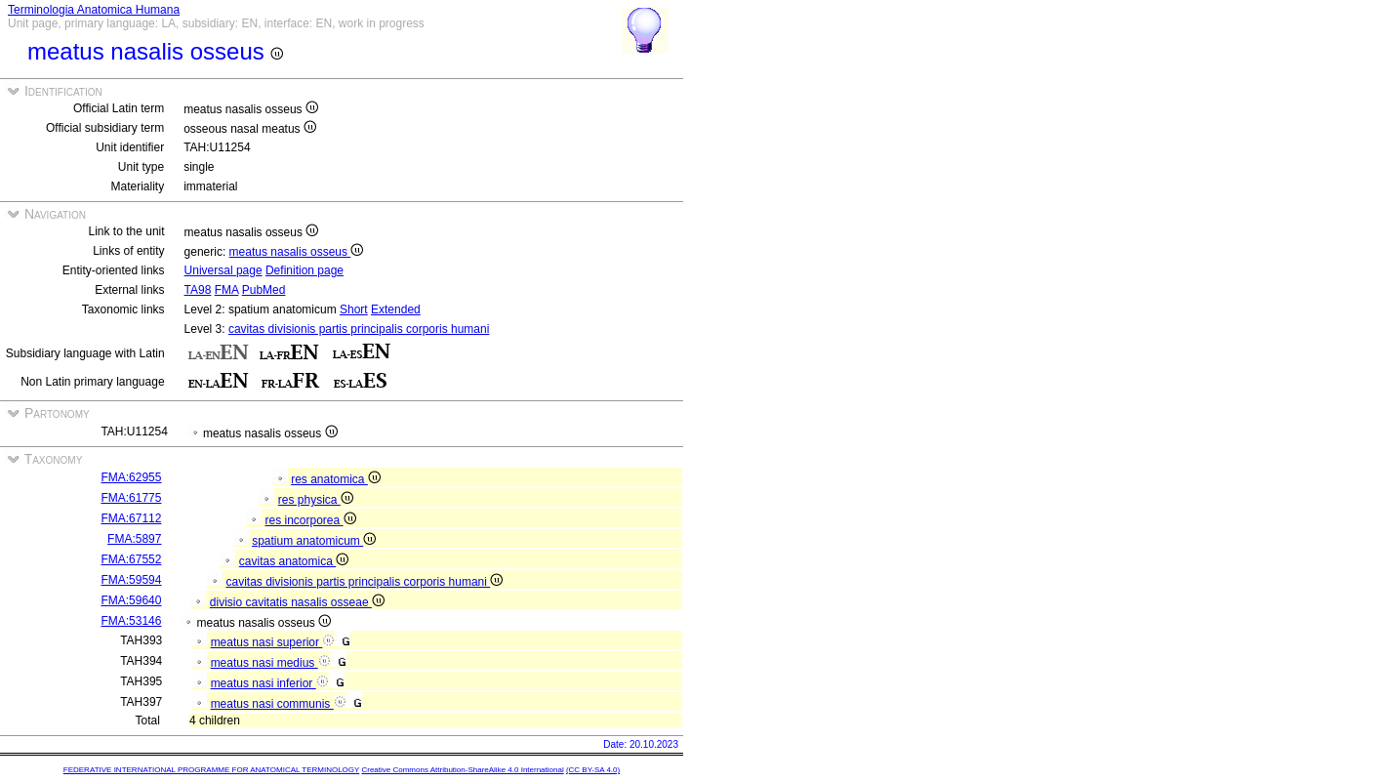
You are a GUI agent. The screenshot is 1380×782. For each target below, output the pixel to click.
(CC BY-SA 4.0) (593, 769)
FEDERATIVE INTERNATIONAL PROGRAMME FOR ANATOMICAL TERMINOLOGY (211, 769)
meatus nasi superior (273, 642)
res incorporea (309, 520)
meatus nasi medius (271, 663)
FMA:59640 (131, 600)
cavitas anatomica (293, 561)
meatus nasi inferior (270, 683)
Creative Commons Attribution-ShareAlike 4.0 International (462, 769)
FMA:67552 (131, 559)
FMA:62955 (131, 477)
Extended (396, 309)
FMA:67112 (131, 518)
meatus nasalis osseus (296, 252)
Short (354, 309)
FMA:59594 (131, 580)
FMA (227, 290)
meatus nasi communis (278, 704)
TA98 (198, 290)
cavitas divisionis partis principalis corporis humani (358, 329)
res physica (315, 500)
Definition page (304, 270)
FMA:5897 (134, 539)
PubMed (264, 290)
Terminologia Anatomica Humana (94, 10)
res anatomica (336, 479)
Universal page (223, 270)
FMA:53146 (131, 621)
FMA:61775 (131, 498)
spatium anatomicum (314, 541)
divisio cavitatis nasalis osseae (297, 602)
